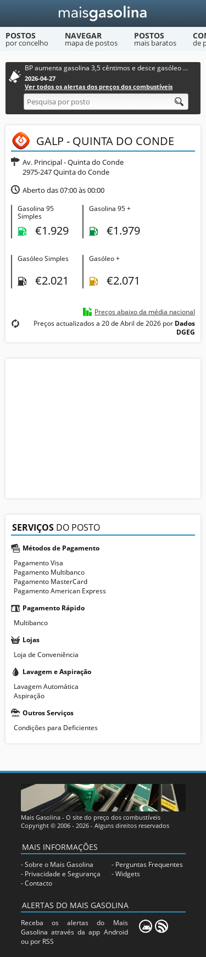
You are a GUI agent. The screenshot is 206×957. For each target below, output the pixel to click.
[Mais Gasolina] (103, 13)
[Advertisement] (103, 427)
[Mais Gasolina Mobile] (145, 926)
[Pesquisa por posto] (106, 101)
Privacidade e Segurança (63, 873)
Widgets (127, 873)
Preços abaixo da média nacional (144, 311)
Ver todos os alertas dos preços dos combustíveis (98, 86)
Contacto (38, 883)
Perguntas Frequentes (149, 864)
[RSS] (161, 926)
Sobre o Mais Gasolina (59, 864)
